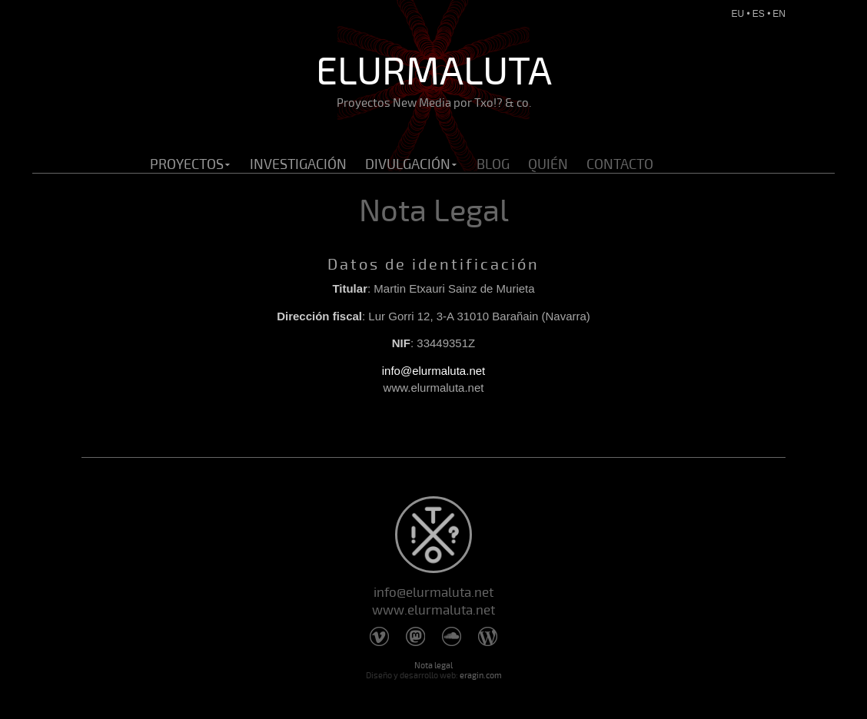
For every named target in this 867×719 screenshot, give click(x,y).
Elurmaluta (433, 79)
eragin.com (481, 676)
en (779, 13)
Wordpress (487, 636)
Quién (548, 164)
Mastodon (415, 636)
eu (738, 13)
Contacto (619, 164)
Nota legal (433, 666)
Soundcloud (451, 636)
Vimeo (379, 636)
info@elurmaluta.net (433, 370)
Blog (493, 164)
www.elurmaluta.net (433, 610)
